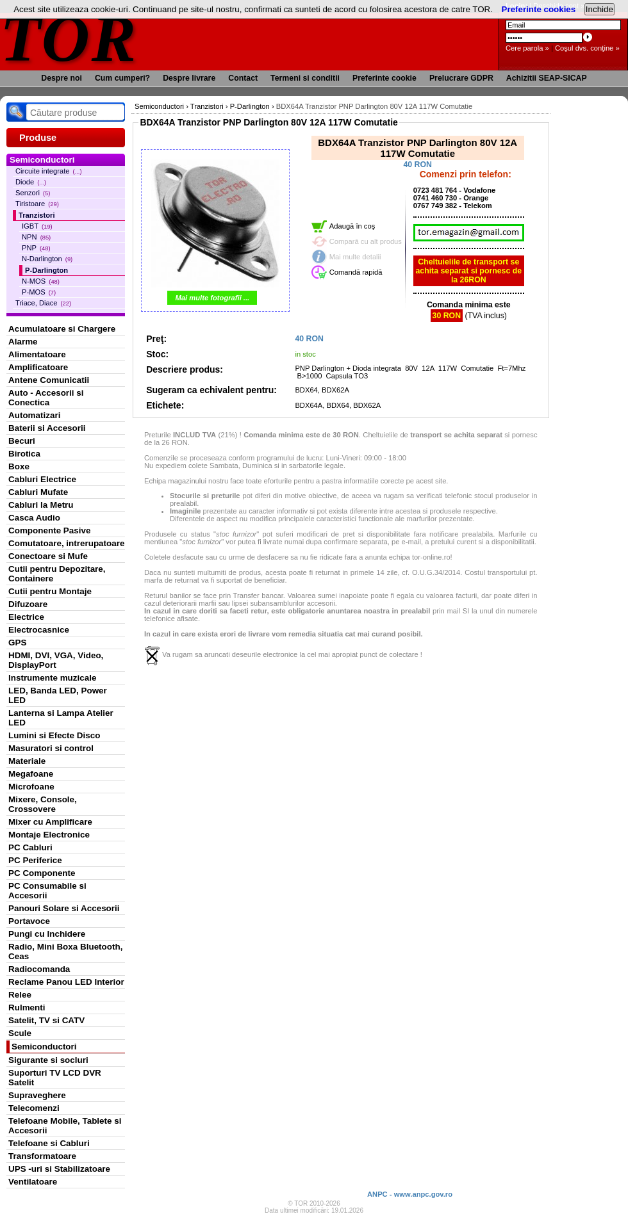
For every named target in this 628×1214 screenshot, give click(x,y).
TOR (69, 38)
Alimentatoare (37, 354)
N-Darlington (47, 259)
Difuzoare (27, 604)
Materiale (26, 761)
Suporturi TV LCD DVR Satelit (54, 1077)
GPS (17, 642)
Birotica (24, 453)
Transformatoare (42, 1156)
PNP (36, 248)
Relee (19, 995)
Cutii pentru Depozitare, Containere (57, 573)
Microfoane (31, 786)
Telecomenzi (34, 1108)
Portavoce (29, 921)
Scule (19, 1033)
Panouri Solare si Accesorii (64, 908)
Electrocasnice (38, 630)
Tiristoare (37, 203)
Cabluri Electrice (42, 479)
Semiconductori (44, 1046)
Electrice (26, 617)
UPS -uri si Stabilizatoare (59, 1169)
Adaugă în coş (352, 226)
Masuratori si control (51, 748)
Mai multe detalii (355, 257)
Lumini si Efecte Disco (54, 735)
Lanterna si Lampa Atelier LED (60, 717)
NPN (36, 237)
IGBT (37, 226)
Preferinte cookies (539, 9)
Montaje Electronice (49, 834)
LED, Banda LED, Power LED (57, 695)
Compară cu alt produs (365, 241)
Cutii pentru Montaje (50, 591)
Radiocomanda (39, 969)
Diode (30, 182)
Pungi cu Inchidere (46, 934)
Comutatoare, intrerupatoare (66, 543)
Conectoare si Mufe (48, 556)
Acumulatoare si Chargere (61, 329)
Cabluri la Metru (41, 505)
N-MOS (41, 281)
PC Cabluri (30, 847)
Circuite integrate (48, 171)
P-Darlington (46, 270)
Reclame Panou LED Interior (66, 982)
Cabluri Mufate (38, 492)
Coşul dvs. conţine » (587, 48)
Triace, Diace (43, 303)
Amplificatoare (38, 367)
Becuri (21, 441)
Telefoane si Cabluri (49, 1143)
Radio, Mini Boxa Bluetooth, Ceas (65, 951)
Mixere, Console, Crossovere (42, 804)
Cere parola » (527, 48)
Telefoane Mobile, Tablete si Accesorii (64, 1125)
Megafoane (30, 774)
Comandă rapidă (356, 272)
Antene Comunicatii (48, 380)
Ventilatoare (32, 1181)
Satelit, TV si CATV (46, 1020)
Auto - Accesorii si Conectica (45, 397)
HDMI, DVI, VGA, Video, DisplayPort (55, 660)
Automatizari (34, 415)
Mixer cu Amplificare (50, 822)
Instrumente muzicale (52, 678)
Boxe (18, 466)
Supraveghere (37, 1095)
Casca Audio (34, 517)
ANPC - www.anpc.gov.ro (409, 1194)
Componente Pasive (49, 530)
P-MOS (39, 292)
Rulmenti (26, 1007)
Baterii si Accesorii (47, 428)
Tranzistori (37, 215)
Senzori (32, 193)
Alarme (23, 341)
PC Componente (42, 873)
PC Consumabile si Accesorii (47, 890)
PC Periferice (35, 860)
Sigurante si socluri (48, 1060)
